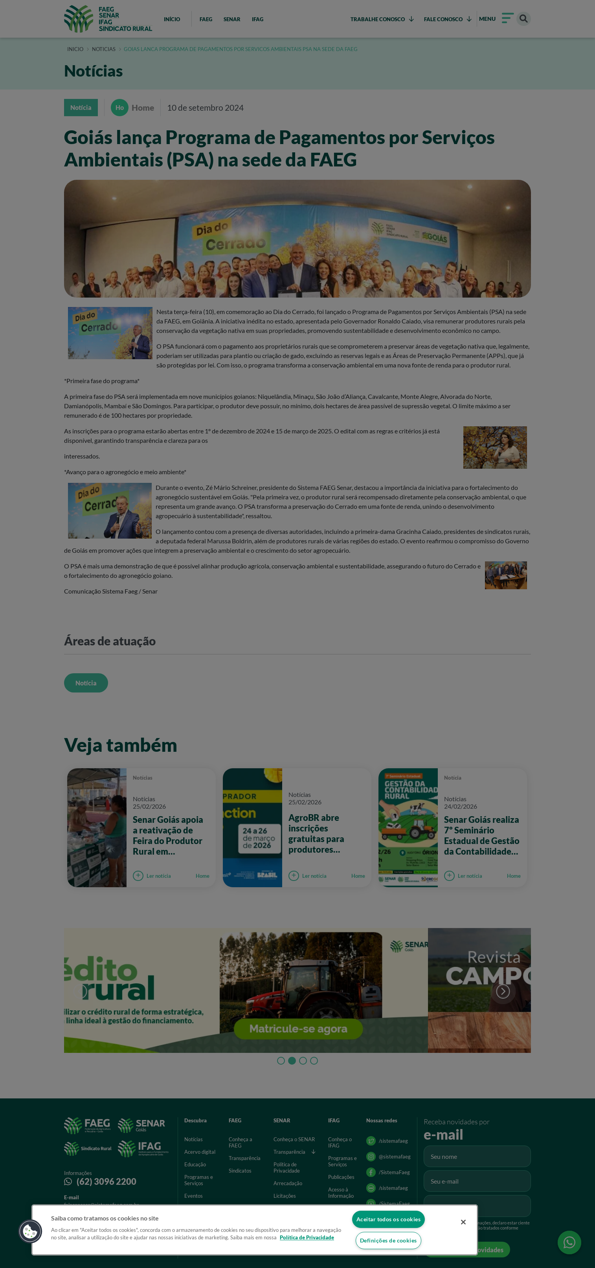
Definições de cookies (388, 1240)
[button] (30, 1231)
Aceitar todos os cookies (388, 1218)
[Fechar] (461, 1222)
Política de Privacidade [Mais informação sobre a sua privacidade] (307, 1237)
